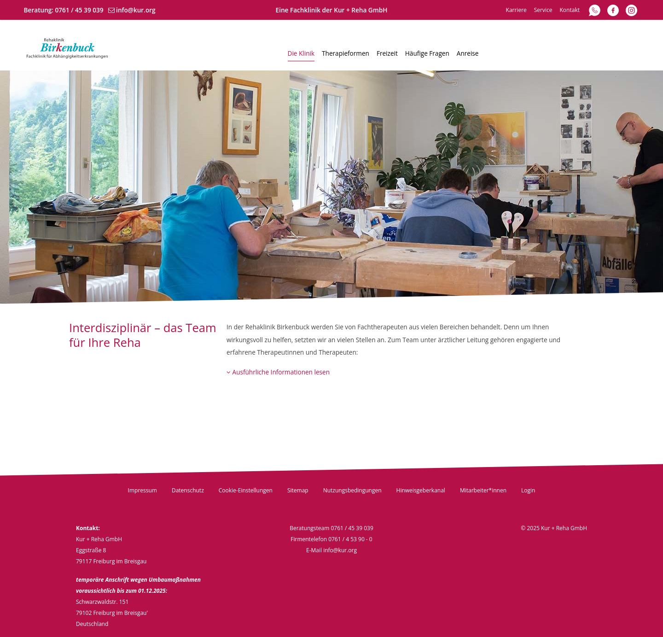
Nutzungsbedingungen (352, 490)
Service (543, 10)
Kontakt (570, 10)
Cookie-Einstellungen (246, 490)
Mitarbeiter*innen (483, 490)
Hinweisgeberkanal (420, 490)
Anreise (468, 53)
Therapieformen (345, 53)
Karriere (516, 10)
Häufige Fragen (427, 53)
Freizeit (387, 53)
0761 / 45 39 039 (79, 10)
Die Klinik (301, 53)
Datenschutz (188, 490)
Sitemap (297, 490)
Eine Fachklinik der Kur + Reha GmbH (332, 10)
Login (528, 490)
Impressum (142, 490)
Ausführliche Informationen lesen (278, 372)
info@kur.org (136, 10)
